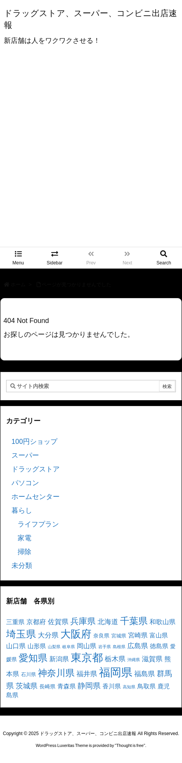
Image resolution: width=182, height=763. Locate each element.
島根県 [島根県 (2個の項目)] (119, 646)
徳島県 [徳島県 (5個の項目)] (159, 646)
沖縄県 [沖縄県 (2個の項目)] (133, 659)
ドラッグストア (35, 469)
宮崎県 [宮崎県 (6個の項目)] (138, 635)
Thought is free (129, 745)
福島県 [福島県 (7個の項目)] (144, 674)
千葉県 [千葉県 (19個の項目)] (134, 621)
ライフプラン (38, 524)
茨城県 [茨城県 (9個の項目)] (26, 686)
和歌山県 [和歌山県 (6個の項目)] (163, 622)
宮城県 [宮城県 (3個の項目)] (118, 636)
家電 (24, 538)
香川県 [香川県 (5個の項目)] (111, 686)
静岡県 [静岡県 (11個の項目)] (89, 685)
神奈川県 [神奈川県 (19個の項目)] (56, 673)
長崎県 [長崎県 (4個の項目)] (47, 686)
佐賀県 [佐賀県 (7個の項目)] (58, 622)
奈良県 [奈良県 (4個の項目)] (101, 636)
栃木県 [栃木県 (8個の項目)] (115, 659)
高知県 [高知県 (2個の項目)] (129, 687)
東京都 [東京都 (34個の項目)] (87, 658)
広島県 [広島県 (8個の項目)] (137, 646)
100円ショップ (34, 441)
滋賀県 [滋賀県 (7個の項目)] (152, 659)
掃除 (24, 552)
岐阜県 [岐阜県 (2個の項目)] (68, 646)
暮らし (21, 510)
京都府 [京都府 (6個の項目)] (36, 622)
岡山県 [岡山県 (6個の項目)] (86, 646)
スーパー (25, 455)
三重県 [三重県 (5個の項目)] (15, 622)
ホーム (18, 284)
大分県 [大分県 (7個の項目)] (48, 635)
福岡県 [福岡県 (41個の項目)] (115, 672)
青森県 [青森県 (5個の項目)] (66, 686)
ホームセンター (35, 497)
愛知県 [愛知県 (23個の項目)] (33, 657)
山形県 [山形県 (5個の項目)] (37, 646)
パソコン (25, 483)
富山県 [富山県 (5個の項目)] (159, 635)
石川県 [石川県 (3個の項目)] (28, 674)
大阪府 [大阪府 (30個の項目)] (75, 634)
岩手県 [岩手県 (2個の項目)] (104, 646)
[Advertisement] (91, 152)
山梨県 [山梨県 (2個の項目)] (54, 646)
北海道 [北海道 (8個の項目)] (108, 622)
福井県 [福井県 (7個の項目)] (86, 674)
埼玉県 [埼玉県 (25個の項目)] (21, 634)
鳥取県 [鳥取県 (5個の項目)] (146, 686)
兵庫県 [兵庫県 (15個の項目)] (83, 621)
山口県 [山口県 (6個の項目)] (16, 646)
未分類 (21, 565)
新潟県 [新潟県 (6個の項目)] (59, 659)
